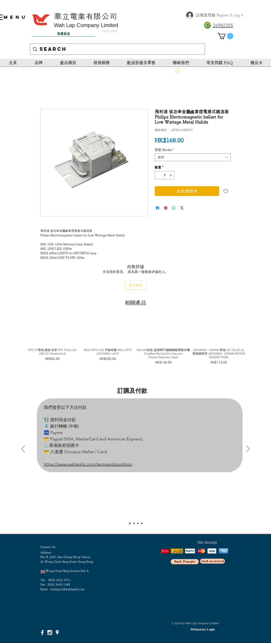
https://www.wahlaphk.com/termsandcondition (88, 464)
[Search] (118, 49)
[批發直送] (63, 34)
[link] (225, 36)
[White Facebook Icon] (42, 632)
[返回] (23, 449)
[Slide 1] (130, 523)
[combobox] (193, 157)
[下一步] (248, 449)
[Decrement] (158, 175)
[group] (135, 340)
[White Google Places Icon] (57, 632)
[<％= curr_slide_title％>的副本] (141, 523)
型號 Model (164, 149)
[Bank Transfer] (185, 561)
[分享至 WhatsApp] (173, 207)
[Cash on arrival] (212, 561)
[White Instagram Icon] (49, 632)
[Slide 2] (134, 523)
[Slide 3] (137, 523)
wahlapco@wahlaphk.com (67, 589)
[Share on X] (181, 207)
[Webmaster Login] (203, 629)
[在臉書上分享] (157, 207)
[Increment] (171, 175)
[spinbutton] (164, 175)
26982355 (223, 26)
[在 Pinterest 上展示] (165, 207)
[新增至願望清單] (226, 191)
